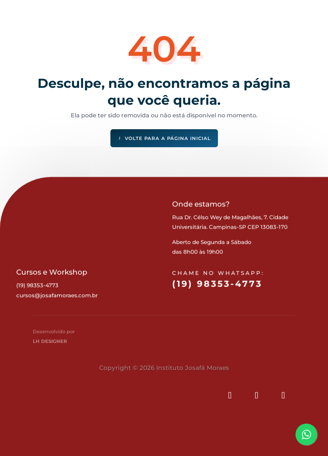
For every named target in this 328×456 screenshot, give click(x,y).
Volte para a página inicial (168, 138)
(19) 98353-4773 (217, 290)
